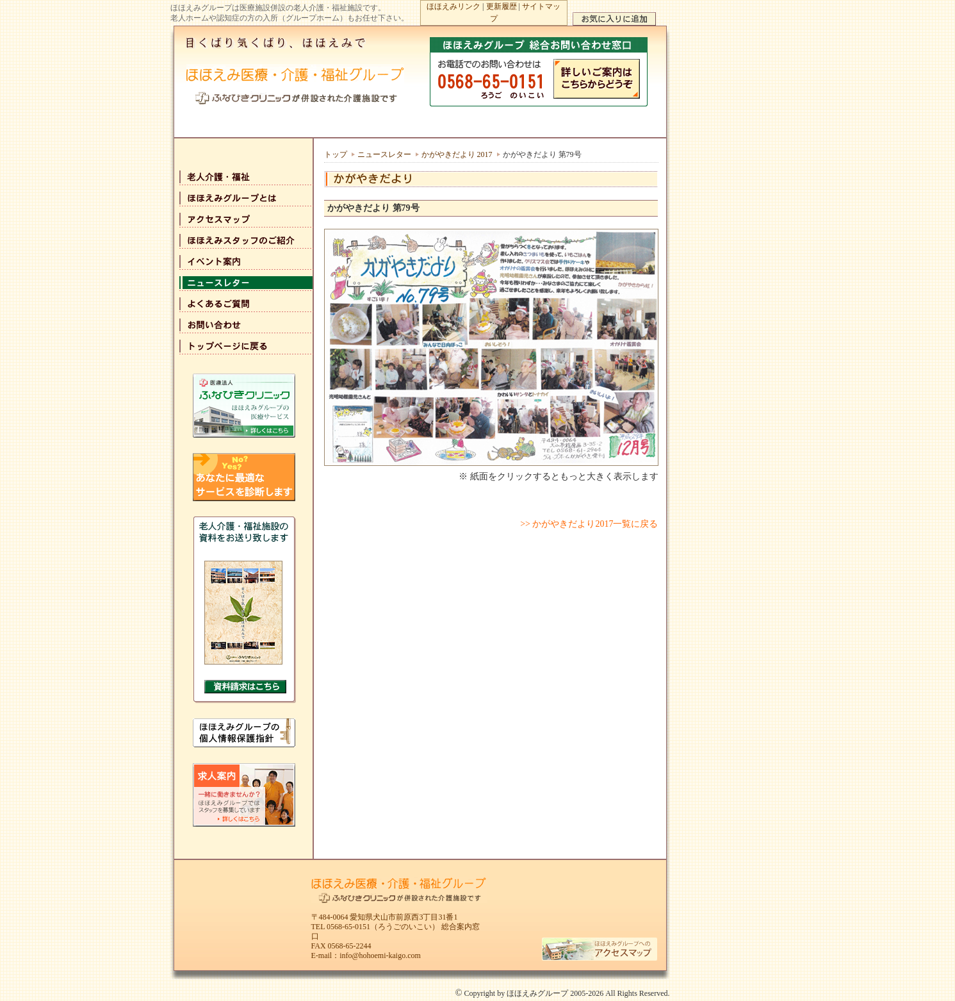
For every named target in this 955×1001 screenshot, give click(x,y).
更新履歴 (501, 6)
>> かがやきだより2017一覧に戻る (589, 524)
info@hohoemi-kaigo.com (380, 955)
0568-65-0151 (348, 926)
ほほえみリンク (453, 6)
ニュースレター (384, 154)
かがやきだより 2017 (457, 154)
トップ (335, 154)
